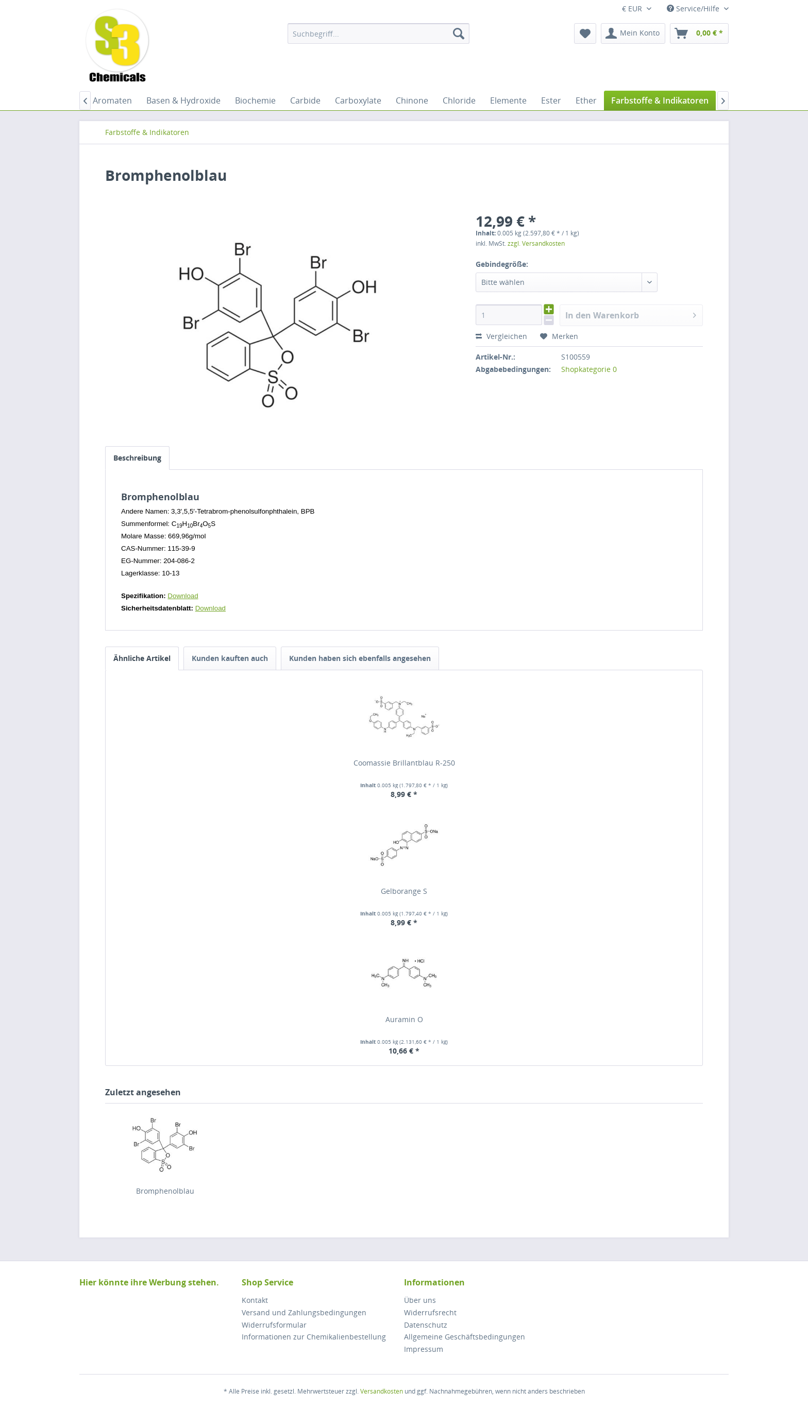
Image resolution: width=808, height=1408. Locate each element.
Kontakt (255, 1300)
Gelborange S (404, 891)
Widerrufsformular (274, 1325)
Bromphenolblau (165, 1191)
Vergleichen (501, 336)
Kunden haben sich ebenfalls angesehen (360, 658)
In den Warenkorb (630, 314)
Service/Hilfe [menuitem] (694, 8)
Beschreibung (137, 458)
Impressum (423, 1349)
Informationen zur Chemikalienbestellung (314, 1337)
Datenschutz (425, 1325)
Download (182, 596)
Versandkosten (381, 1391)
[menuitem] (378, 33)
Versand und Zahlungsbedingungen (304, 1312)
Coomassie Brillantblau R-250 (404, 763)
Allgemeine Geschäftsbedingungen (464, 1337)
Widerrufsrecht (430, 1312)
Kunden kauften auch (230, 658)
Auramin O (404, 1019)
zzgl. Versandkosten (536, 243)
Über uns (420, 1300)
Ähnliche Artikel (142, 658)
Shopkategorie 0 (589, 369)
